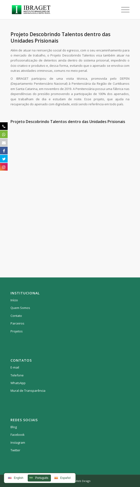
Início (14, 300)
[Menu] (122, 9)
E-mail (15, 367)
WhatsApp (18, 383)
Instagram (18, 442)
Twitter (15, 450)
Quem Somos (20, 308)
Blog (14, 427)
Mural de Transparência (28, 390)
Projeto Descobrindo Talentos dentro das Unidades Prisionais (60, 37)
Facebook (18, 434)
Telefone (17, 375)
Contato (16, 315)
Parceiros (17, 323)
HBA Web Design (80, 481)
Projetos (17, 331)
